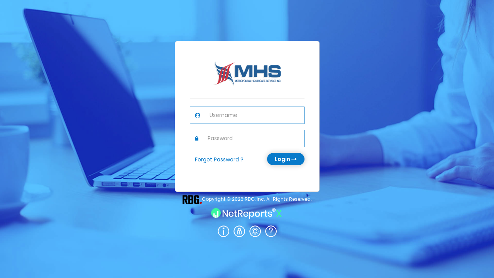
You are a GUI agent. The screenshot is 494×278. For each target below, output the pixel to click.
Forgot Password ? (219, 159)
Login (286, 159)
